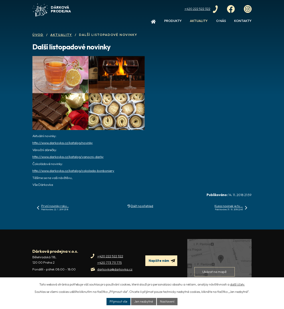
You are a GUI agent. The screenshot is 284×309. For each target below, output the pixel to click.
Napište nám (162, 260)
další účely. (237, 284)
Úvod (153, 22)
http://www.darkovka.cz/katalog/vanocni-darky (68, 157)
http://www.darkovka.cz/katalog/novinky (62, 143)
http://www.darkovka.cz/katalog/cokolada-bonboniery (73, 171)
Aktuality (199, 21)
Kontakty (243, 21)
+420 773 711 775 (109, 262)
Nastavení (167, 301)
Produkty (173, 21)
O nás (221, 21)
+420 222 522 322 (110, 256)
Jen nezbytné (144, 301)
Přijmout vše (119, 301)
